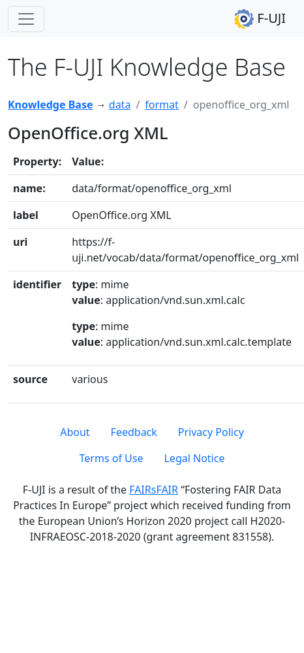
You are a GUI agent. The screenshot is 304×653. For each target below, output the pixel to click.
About (74, 432)
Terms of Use (112, 458)
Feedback (134, 432)
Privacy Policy (211, 432)
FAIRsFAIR (153, 489)
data (120, 104)
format (162, 104)
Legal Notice (194, 458)
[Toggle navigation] (26, 19)
